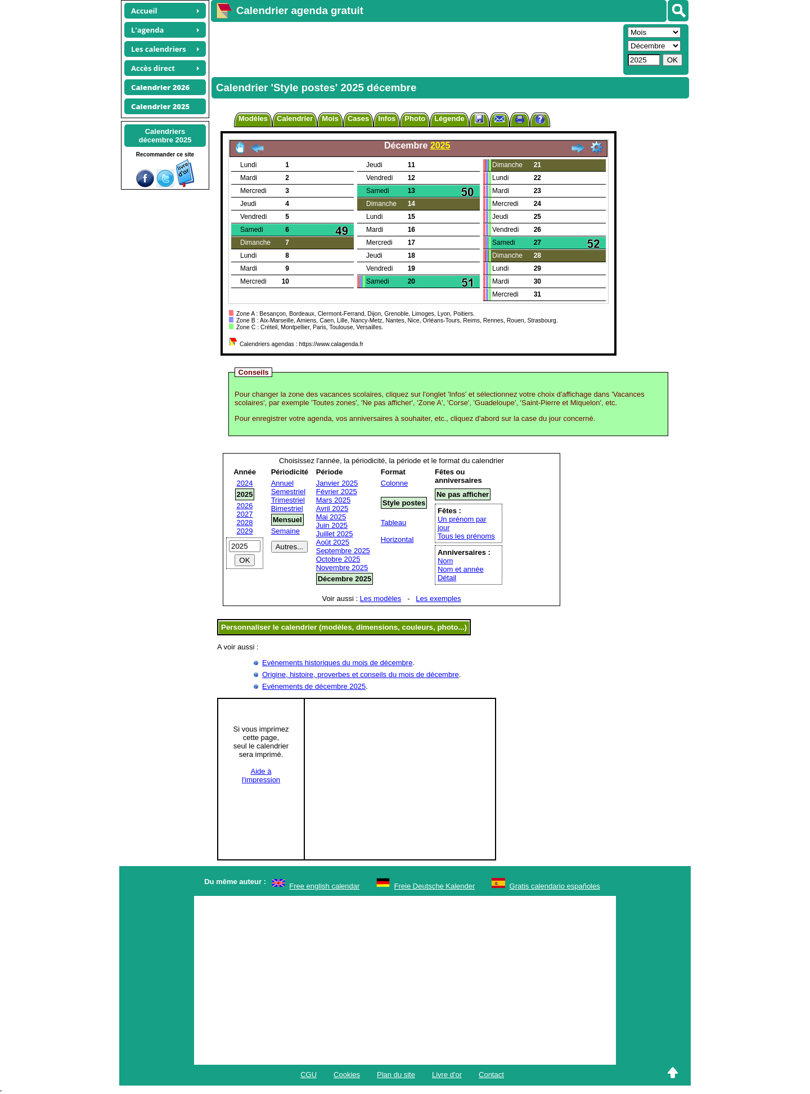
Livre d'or (447, 1074)
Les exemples (438, 598)
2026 (245, 505)
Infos (386, 118)
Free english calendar (324, 886)
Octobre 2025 (338, 559)
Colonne (394, 483)
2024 (245, 483)
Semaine (285, 531)
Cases (358, 118)
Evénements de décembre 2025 (314, 686)
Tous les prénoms (466, 536)
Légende (449, 118)
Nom (445, 561)
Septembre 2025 (343, 550)
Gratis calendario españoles (555, 886)
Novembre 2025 (342, 567)
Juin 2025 (332, 525)
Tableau (394, 522)
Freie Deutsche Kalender (434, 886)
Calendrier (295, 118)
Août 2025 (332, 542)
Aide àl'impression (261, 775)
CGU (308, 1074)
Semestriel (288, 491)
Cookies (347, 1074)
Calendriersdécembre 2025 (165, 135)
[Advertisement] (415, 48)
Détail (447, 577)
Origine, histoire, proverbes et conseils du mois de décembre (360, 674)
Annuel (282, 483)
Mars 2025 (333, 500)
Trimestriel (288, 500)
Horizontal (397, 539)
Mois (330, 118)
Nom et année (461, 569)
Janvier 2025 (337, 483)
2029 (245, 531)
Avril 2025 (332, 508)
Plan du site (396, 1074)
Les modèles (381, 598)
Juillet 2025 (334, 534)
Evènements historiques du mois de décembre (337, 662)
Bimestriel (287, 508)
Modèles (253, 118)
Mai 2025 (331, 517)
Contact (491, 1074)
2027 (245, 514)
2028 (245, 522)
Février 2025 (336, 491)
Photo (414, 118)
